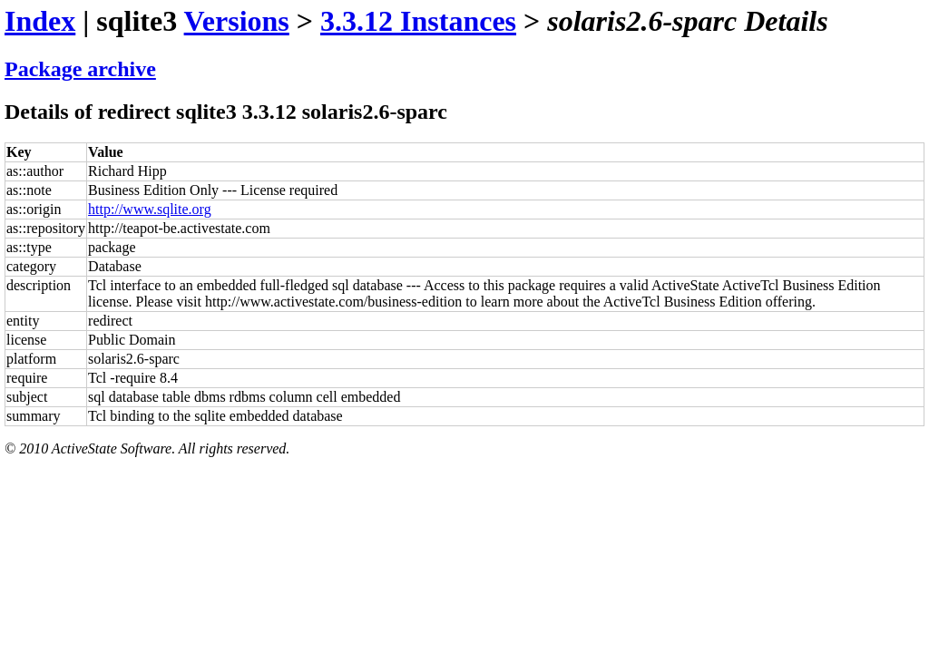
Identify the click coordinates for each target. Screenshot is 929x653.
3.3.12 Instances (418, 21)
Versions (236, 21)
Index (40, 21)
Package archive (80, 69)
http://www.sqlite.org (149, 209)
